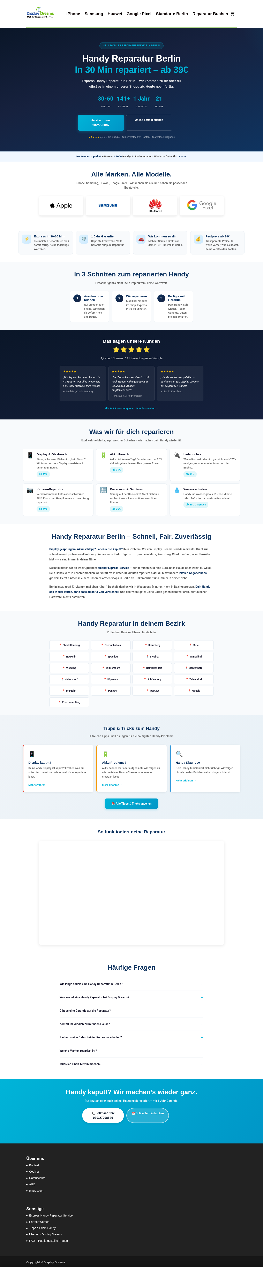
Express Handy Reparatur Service (51, 1214)
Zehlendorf (195, 676)
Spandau (112, 652)
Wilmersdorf (112, 664)
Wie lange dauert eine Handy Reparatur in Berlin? (91, 982)
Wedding (71, 664)
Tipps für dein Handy (42, 1226)
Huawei (115, 13)
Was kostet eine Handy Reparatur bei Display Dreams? (94, 996)
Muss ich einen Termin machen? (80, 1062)
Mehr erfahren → (38, 783)
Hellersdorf (71, 676)
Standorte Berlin (172, 13)
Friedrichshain (112, 640)
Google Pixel (139, 13)
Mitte (196, 640)
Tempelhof (195, 652)
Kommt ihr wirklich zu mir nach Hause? (85, 1022)
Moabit (195, 688)
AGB (32, 1183)
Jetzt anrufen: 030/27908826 (104, 120)
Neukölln (71, 652)
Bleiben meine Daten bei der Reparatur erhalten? (91, 1036)
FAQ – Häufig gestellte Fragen (48, 1239)
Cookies (34, 1170)
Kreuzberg (154, 640)
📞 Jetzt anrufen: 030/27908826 (106, 1114)
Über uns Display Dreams (45, 1233)
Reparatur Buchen (210, 13)
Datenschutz (37, 1176)
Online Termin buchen (158, 119)
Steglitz (154, 652)
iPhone (73, 13)
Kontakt (34, 1164)
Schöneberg (154, 676)
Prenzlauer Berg (71, 700)
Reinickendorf (154, 664)
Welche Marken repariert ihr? (78, 1049)
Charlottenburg (71, 640)
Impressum (36, 1189)
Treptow (154, 688)
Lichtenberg (196, 664)
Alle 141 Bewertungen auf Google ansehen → (131, 403)
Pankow (112, 688)
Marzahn (71, 688)
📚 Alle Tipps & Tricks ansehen (132, 802)
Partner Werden (39, 1220)
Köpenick (112, 676)
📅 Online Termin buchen (156, 1112)
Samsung (94, 13)
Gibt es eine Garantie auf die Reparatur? (85, 1009)
